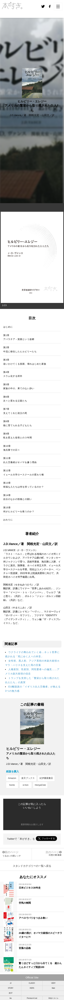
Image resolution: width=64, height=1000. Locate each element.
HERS (32, 988)
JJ (10, 983)
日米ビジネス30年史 (30, 887)
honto (12, 785)
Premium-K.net (32, 998)
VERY (53, 983)
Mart (53, 988)
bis (10, 998)
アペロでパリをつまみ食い (33, 918)
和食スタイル (53, 998)
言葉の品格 (25, 948)
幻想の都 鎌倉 (55, 855)
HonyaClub (40, 785)
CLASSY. (32, 983)
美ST (10, 993)
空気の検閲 (25, 902)
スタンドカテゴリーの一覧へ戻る (32, 865)
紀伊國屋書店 (46, 778)
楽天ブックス (28, 778)
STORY (10, 988)
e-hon (25, 785)
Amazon (12, 778)
